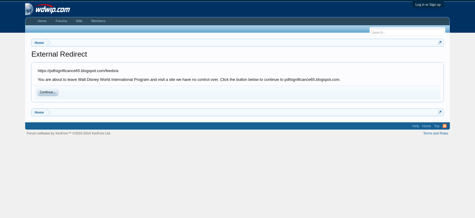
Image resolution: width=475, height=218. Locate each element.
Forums (61, 21)
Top (437, 126)
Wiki (79, 21)
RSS (445, 126)
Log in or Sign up (427, 4)
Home (42, 21)
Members (98, 21)
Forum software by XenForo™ (69, 133)
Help (415, 126)
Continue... (48, 92)
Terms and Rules (435, 133)
